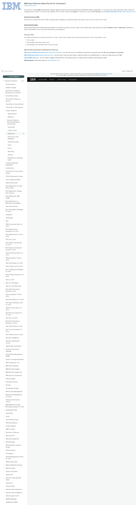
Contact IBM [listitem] (43, 79)
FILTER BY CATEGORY (10, 81)
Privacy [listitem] (52, 79)
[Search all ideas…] (16, 71)
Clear (22, 81)
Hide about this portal (30, 5)
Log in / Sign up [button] (127, 71)
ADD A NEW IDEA (13, 76)
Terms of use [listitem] (61, 79)
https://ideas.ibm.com (128, 11)
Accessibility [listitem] (73, 79)
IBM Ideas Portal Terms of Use (103, 73)
